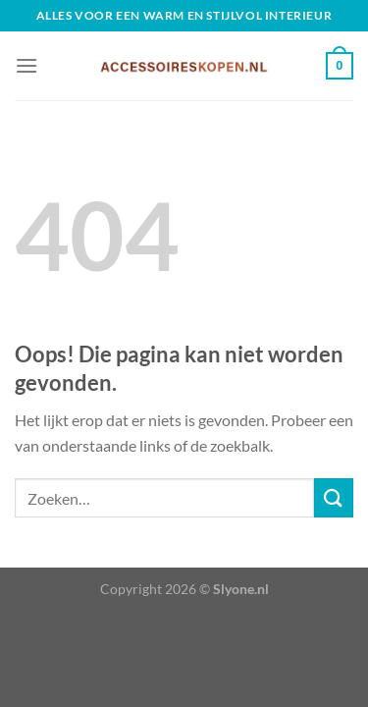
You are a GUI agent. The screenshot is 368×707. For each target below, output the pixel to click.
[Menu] (26, 65)
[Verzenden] (333, 497)
